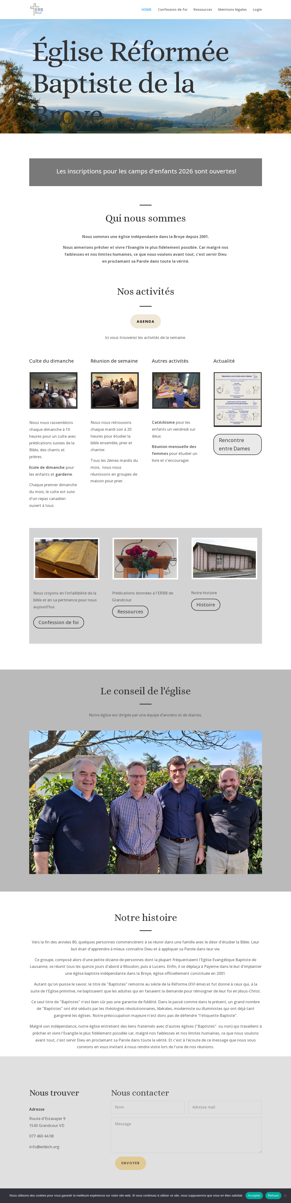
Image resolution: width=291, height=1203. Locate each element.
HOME (147, 10)
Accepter (254, 1195)
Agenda (145, 321)
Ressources (203, 10)
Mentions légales (232, 10)
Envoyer (130, 1163)
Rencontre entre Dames (234, 444)
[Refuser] (285, 1195)
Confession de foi (172, 10)
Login (257, 10)
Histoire (205, 604)
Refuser (273, 1195)
